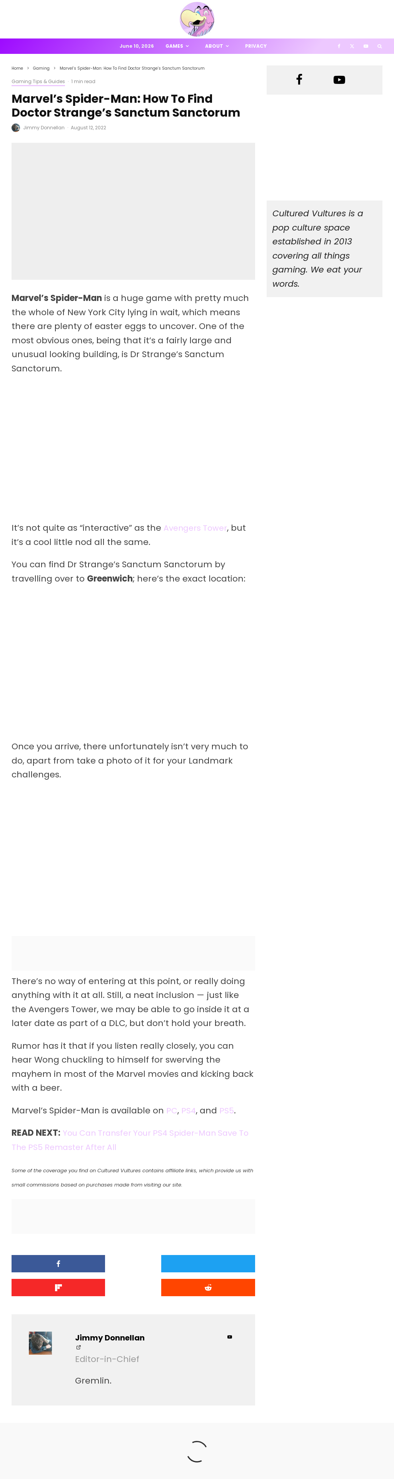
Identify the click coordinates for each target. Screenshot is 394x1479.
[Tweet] (133, 1263)
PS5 (227, 1110)
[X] (352, 46)
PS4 (189, 1110)
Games (174, 46)
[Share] (50, 1263)
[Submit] (50, 1286)
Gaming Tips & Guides (38, 81)
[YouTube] (366, 46)
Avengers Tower (198, 528)
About (214, 46)
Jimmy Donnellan (44, 127)
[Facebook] (339, 46)
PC (172, 1110)
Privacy (256, 46)
